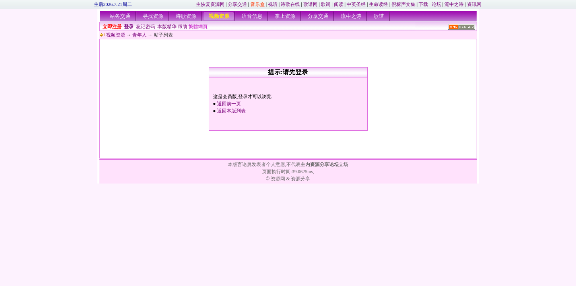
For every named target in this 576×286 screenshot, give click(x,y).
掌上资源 (285, 16)
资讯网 (474, 4)
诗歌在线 (290, 4)
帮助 (182, 26)
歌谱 (379, 16)
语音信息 (252, 16)
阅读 (338, 4)
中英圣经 (356, 4)
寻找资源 (153, 16)
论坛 (436, 4)
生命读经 (378, 4)
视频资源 (219, 16)
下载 (423, 4)
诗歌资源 (186, 16)
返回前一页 (229, 103)
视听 (272, 4)
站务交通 (120, 16)
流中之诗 (454, 4)
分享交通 (237, 4)
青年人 (139, 35)
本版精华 (166, 26)
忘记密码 (145, 26)
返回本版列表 (231, 111)
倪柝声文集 (403, 4)
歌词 (325, 4)
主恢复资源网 (210, 4)
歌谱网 (310, 4)
